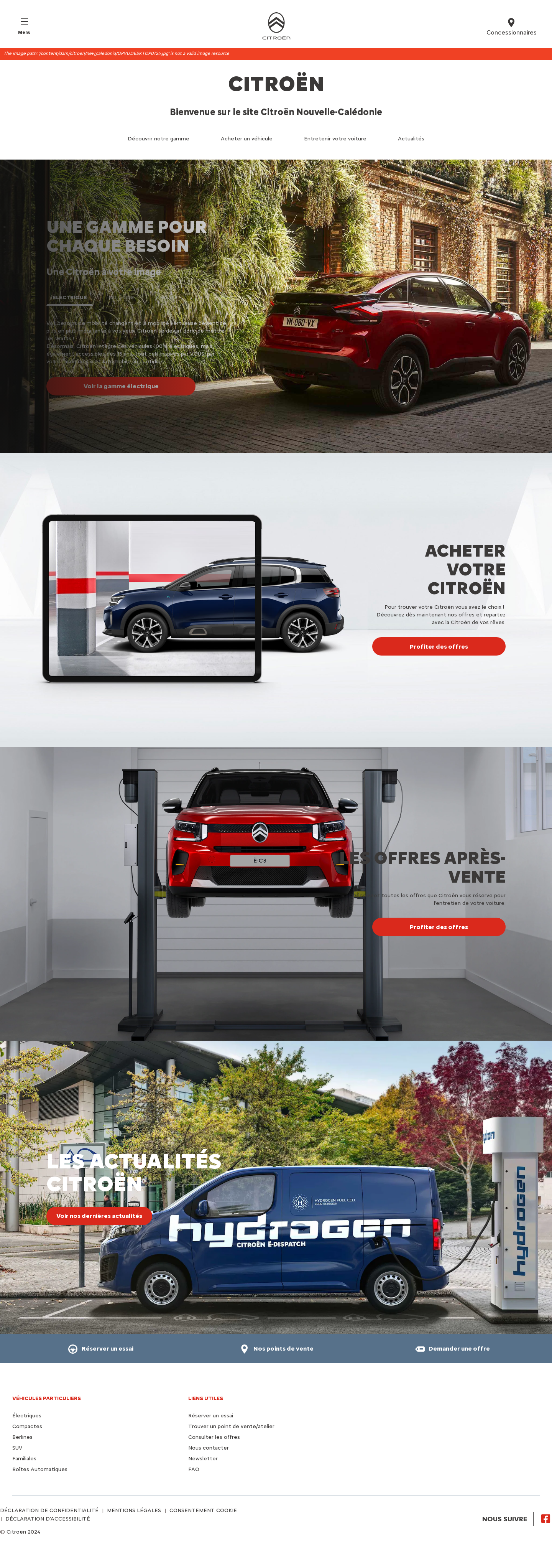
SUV (17, 1448)
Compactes (27, 1426)
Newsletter (203, 1458)
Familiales (24, 1458)
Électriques (26, 1415)
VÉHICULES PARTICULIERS (46, 1398)
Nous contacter (208, 1448)
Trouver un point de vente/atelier (231, 1426)
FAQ (193, 1469)
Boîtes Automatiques (39, 1469)
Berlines (22, 1437)
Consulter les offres (214, 1437)
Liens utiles (205, 1398)
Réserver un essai (210, 1415)
